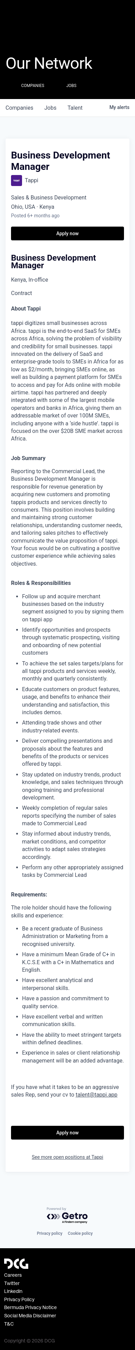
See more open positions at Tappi (67, 1157)
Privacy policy (49, 1233)
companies (19, 108)
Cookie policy (80, 1233)
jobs (50, 108)
